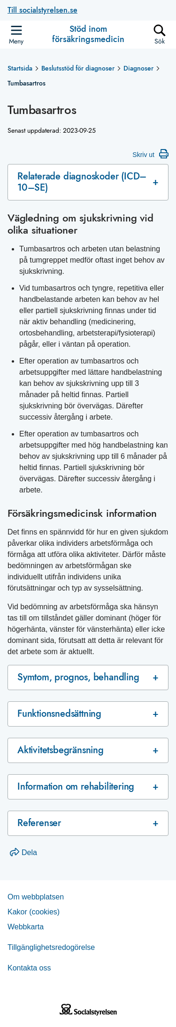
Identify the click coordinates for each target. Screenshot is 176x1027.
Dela (23, 852)
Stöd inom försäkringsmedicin (88, 34)
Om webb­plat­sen (36, 897)
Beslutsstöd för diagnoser (78, 68)
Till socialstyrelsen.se (42, 10)
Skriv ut (150, 153)
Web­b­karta (26, 927)
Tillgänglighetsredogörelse (51, 947)
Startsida (20, 68)
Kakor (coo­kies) (34, 912)
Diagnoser (138, 68)
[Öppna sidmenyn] (16, 35)
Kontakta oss (29, 968)
